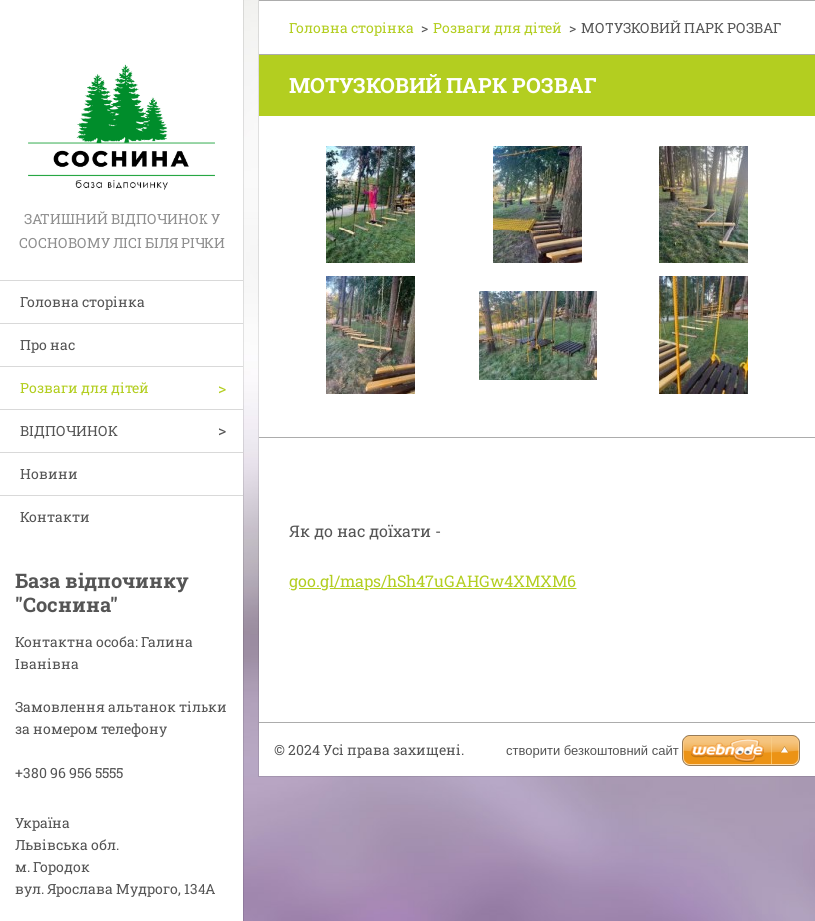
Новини (49, 473)
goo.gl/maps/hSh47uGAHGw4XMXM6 (432, 580)
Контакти (55, 516)
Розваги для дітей (84, 387)
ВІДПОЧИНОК (69, 430)
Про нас (47, 344)
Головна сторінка (82, 301)
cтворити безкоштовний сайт (592, 750)
